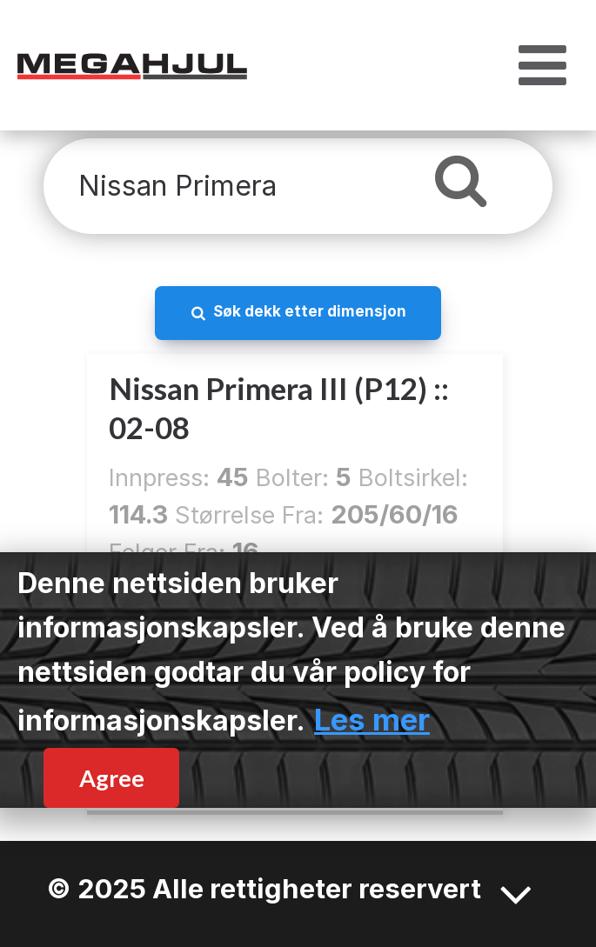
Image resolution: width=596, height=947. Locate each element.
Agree (111, 778)
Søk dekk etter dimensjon (309, 311)
